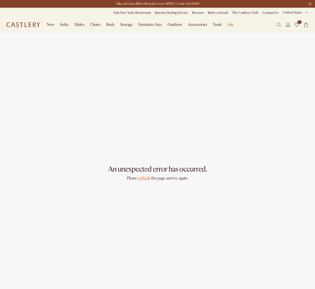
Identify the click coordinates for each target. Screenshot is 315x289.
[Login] (287, 24)
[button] (297, 24)
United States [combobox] (292, 12)
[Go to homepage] (23, 24)
